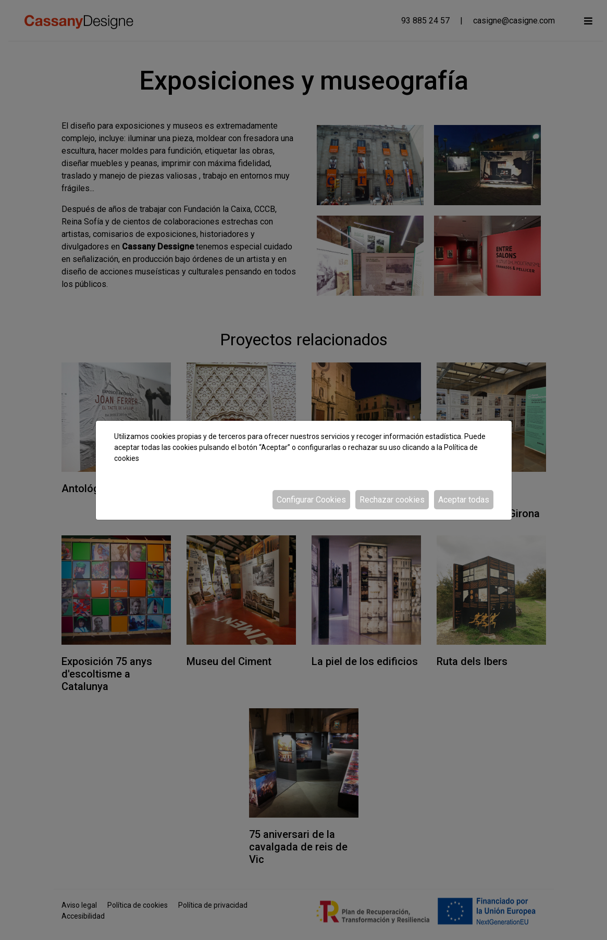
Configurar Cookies (311, 500)
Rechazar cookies (392, 500)
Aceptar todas (463, 500)
